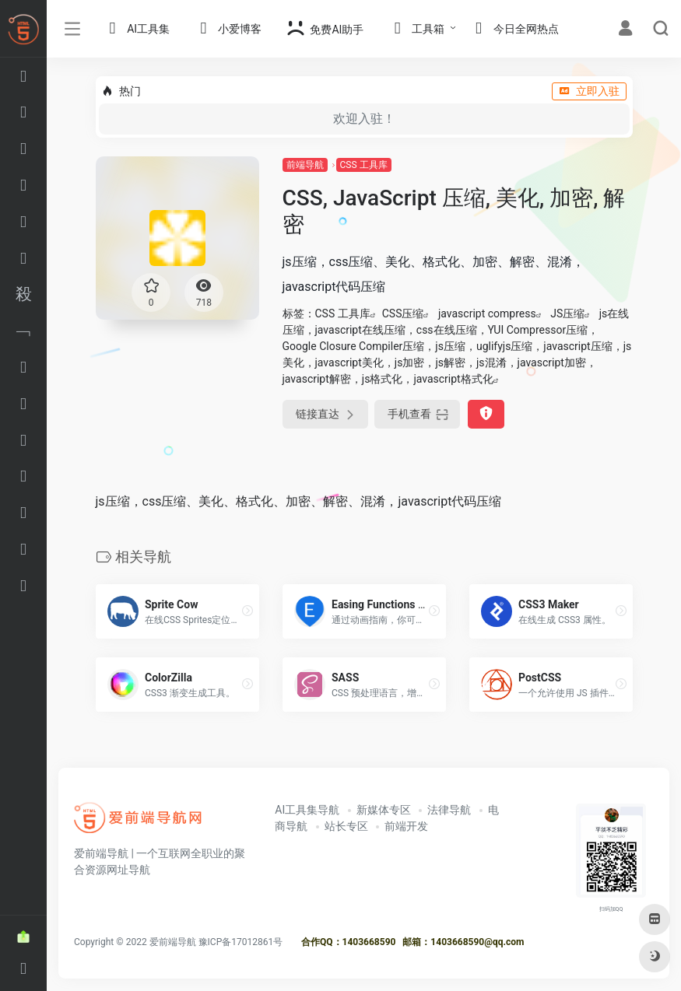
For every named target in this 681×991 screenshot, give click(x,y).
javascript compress (487, 313)
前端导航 (305, 164)
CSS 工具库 (364, 164)
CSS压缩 (403, 313)
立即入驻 (589, 91)
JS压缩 (567, 313)
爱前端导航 (172, 942)
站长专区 (346, 826)
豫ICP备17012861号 (240, 942)
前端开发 (406, 826)
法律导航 (449, 810)
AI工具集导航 (307, 810)
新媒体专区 (383, 810)
